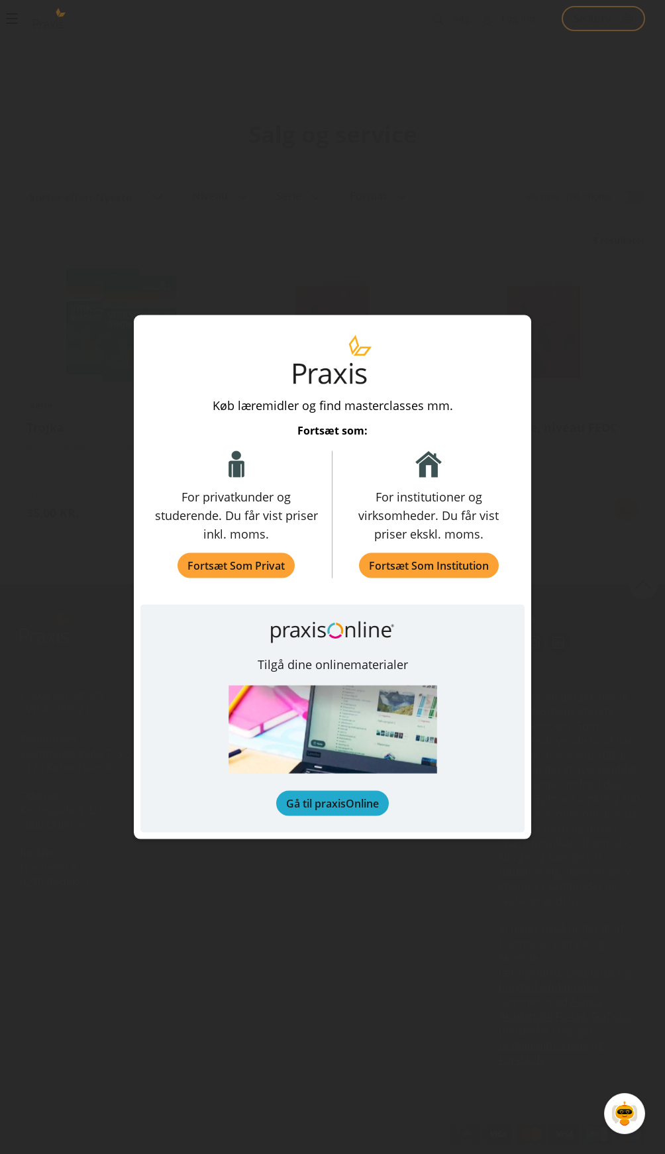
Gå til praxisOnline (332, 803)
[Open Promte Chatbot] (624, 1113)
